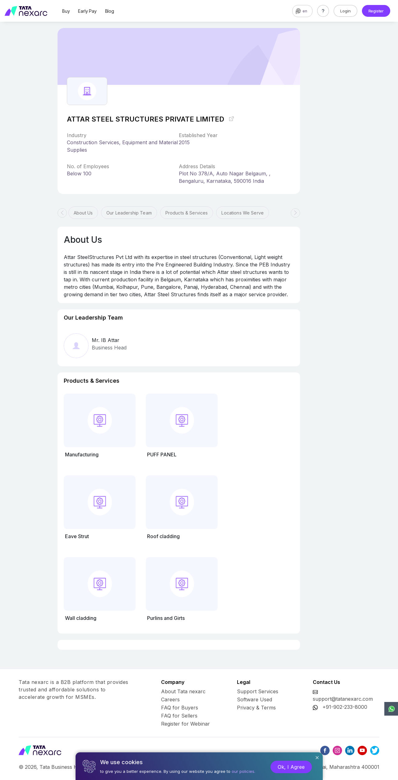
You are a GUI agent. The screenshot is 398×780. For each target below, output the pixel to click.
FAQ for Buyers (179, 707)
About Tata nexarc (183, 691)
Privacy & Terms (256, 707)
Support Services (257, 691)
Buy (66, 11)
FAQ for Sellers (179, 716)
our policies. (243, 771)
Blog (109, 11)
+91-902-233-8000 (344, 707)
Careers (170, 699)
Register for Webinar (185, 724)
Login (345, 10)
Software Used (254, 699)
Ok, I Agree (291, 767)
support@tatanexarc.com (343, 699)
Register (376, 10)
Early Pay (87, 11)
